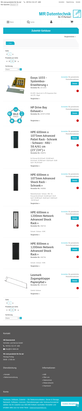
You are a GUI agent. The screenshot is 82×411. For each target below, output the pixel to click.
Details (74, 83)
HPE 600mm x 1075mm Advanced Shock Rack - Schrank (43, 180)
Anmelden (61, 2)
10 (9, 61)
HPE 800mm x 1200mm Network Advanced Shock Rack (42, 249)
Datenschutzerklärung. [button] (38, 408)
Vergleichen (35, 99)
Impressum (47, 386)
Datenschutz (47, 380)
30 (15, 61)
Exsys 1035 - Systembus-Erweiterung (39, 81)
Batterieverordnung (11, 377)
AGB (44, 374)
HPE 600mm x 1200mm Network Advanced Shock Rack (42, 217)
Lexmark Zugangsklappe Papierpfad (40, 278)
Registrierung (70, 2)
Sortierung (9, 66)
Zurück (6, 54)
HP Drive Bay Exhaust (39, 109)
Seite (7, 51)
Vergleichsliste (69, 37)
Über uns (46, 377)
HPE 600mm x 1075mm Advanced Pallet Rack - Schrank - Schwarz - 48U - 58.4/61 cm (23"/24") (44, 141)
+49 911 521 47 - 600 (33, 2)
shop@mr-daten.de (11, 349)
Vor (12, 54)
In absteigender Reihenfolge (21, 69)
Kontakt (78, 2)
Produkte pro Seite (11, 58)
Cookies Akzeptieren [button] (70, 404)
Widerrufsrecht (48, 383)
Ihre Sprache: (5, 5)
